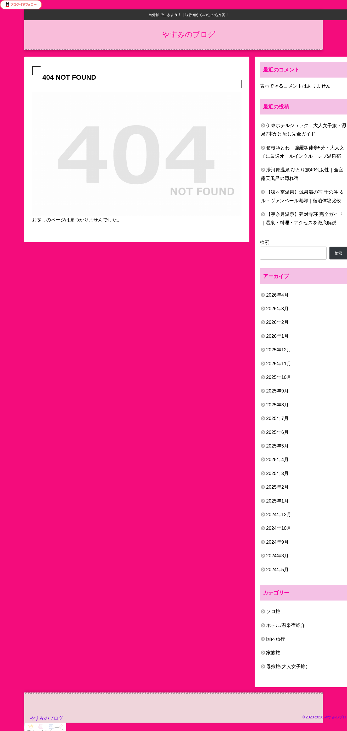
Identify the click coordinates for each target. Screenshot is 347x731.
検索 (264, 242)
